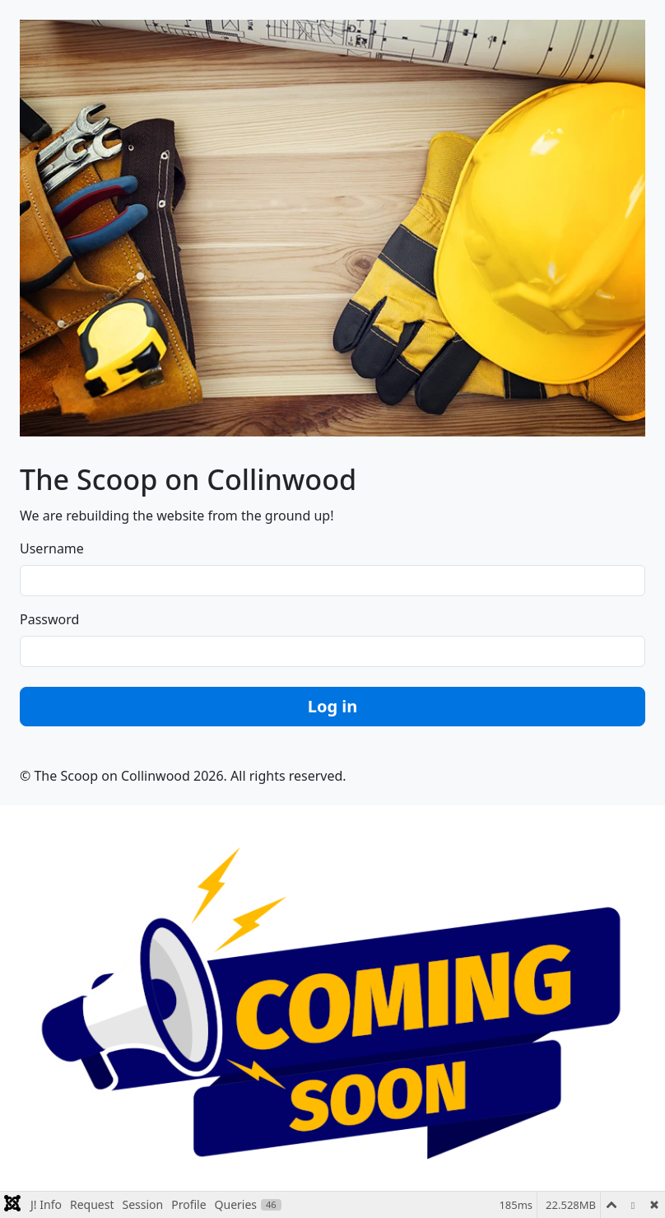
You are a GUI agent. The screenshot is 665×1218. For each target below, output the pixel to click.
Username (52, 548)
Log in (333, 706)
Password (49, 619)
